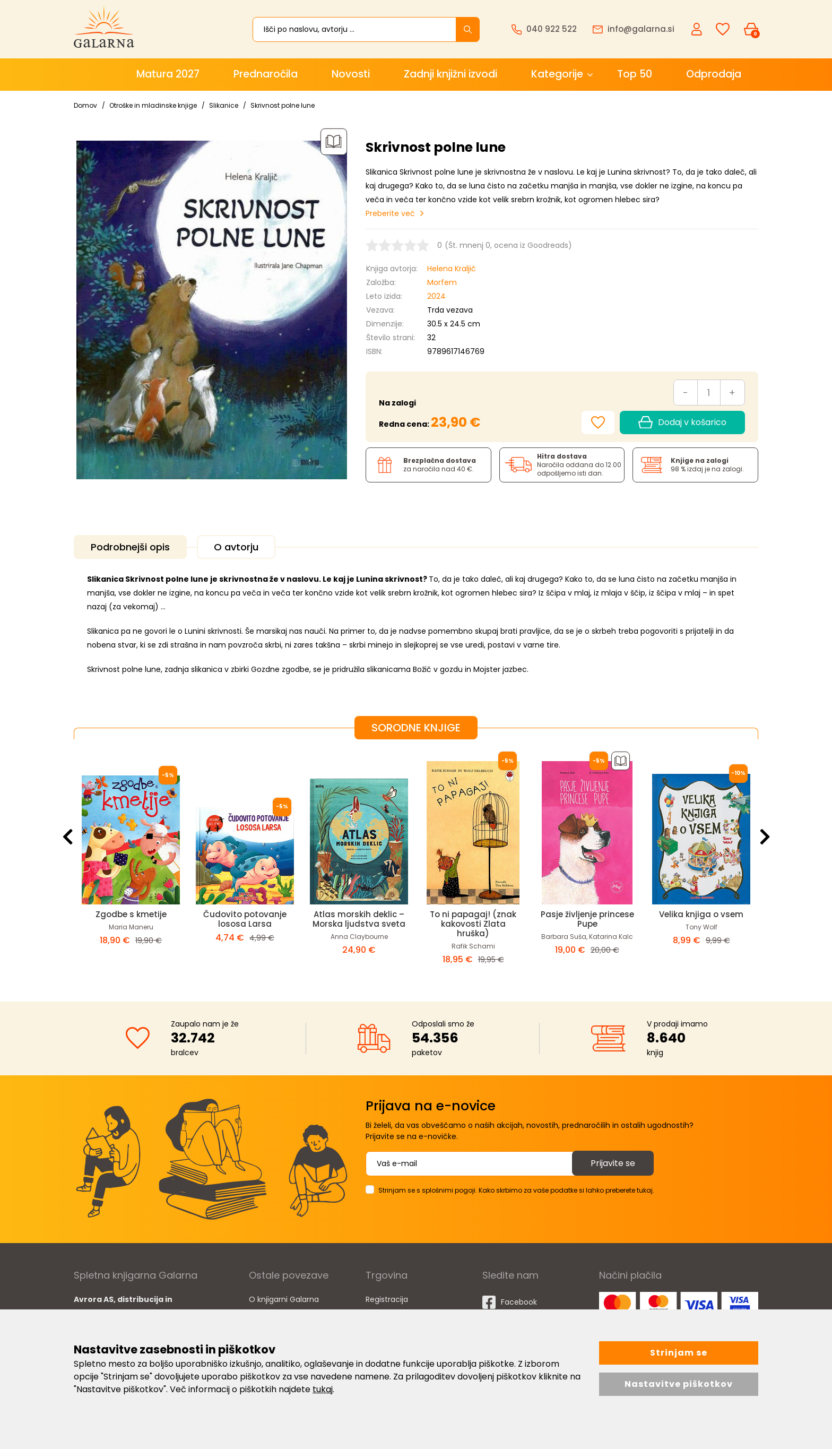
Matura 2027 (168, 74)
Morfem (442, 282)
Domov (85, 105)
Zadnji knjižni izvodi (450, 74)
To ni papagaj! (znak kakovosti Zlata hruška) (473, 924)
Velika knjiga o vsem (701, 914)
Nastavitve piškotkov (679, 1384)
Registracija (387, 1299)
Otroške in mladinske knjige (153, 105)
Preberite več (390, 213)
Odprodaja (713, 74)
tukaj (323, 1389)
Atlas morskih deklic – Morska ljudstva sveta (359, 919)
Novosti (351, 74)
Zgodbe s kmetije (131, 914)
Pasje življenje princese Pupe (587, 919)
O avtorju (236, 547)
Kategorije (557, 74)
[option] (131, 862)
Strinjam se (678, 1353)
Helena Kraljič (451, 268)
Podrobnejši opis (130, 547)
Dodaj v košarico (682, 422)
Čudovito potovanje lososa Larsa (245, 919)
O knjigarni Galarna (284, 1299)
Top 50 (634, 74)
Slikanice (223, 105)
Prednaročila (265, 74)
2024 (436, 296)
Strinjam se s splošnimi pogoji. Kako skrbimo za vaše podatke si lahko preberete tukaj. (516, 1190)
